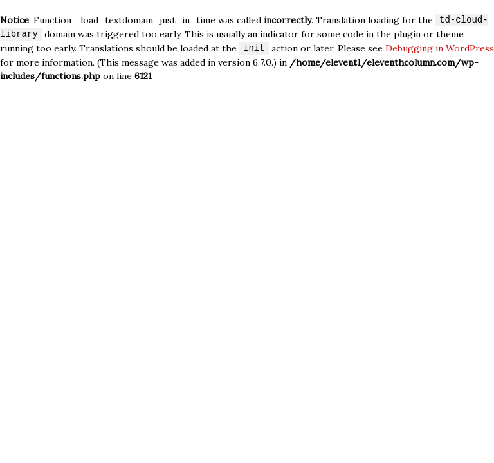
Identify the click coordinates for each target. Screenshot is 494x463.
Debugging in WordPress (439, 49)
